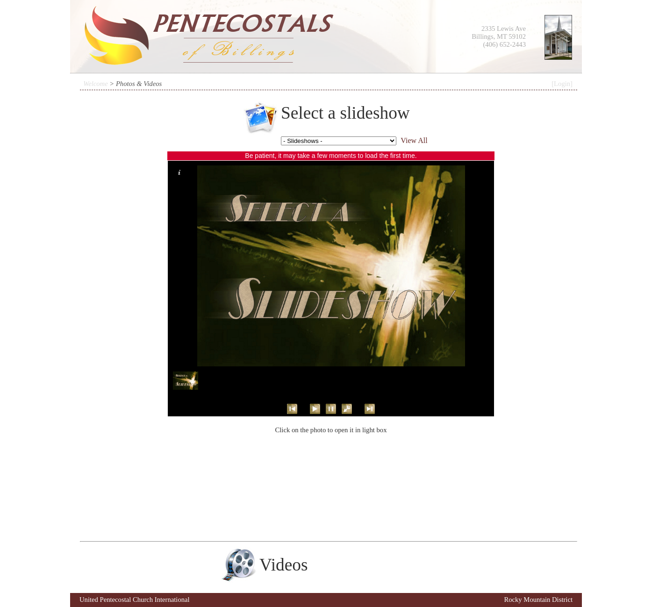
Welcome (95, 83)
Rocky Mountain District (538, 599)
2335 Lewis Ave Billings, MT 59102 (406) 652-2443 (499, 36)
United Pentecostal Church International (134, 599)
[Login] (562, 83)
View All (414, 140)
